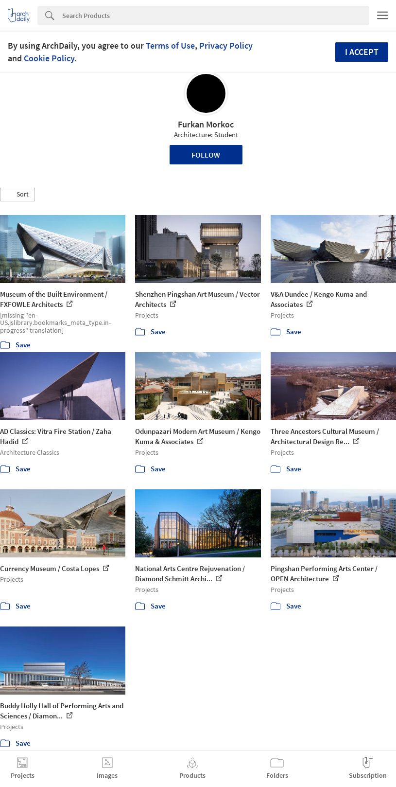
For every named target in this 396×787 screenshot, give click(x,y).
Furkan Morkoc (206, 124)
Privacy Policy (226, 45)
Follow (205, 155)
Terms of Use (170, 45)
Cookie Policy (49, 58)
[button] (17, 194)
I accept (362, 51)
